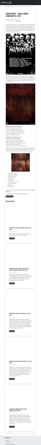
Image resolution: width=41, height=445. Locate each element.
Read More (12, 238)
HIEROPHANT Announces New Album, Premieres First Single (18, 409)
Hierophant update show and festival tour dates (20, 228)
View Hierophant (9, 196)
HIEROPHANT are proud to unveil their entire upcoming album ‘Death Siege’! (19, 269)
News (9, 6)
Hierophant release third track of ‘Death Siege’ (20, 314)
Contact (7, 440)
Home (6, 6)
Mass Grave (18, 20)
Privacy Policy (9, 442)
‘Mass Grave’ (30, 27)
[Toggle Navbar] (38, 3)
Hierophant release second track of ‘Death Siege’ (20, 362)
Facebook (23, 193)
